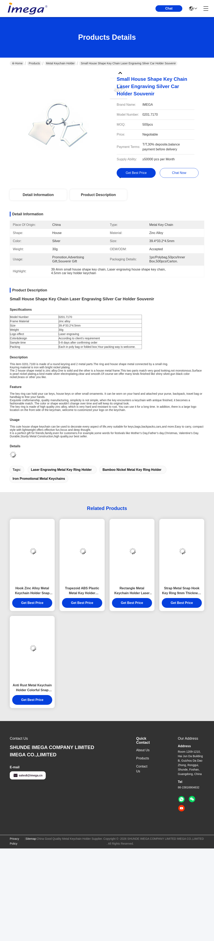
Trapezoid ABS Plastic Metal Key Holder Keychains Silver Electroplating (82, 591)
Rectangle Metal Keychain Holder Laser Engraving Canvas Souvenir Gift (131, 591)
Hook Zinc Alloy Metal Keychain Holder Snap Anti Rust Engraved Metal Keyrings (32, 591)
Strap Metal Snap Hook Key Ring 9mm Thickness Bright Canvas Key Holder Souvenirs (181, 591)
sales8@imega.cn (27, 775)
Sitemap (31, 838)
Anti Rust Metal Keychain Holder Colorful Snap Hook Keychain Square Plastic (32, 688)
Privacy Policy (14, 841)
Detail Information (38, 195)
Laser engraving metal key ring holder (61, 469)
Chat (169, 8)
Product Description (98, 195)
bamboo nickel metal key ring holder (131, 469)
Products (34, 63)
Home (17, 63)
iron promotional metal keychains (39, 478)
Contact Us (141, 769)
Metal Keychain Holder (60, 63)
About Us (143, 750)
